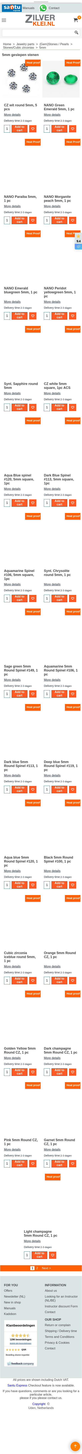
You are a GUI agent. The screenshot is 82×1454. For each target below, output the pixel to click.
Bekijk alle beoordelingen (20, 1343)
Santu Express (17, 1385)
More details (12, 114)
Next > (46, 1268)
